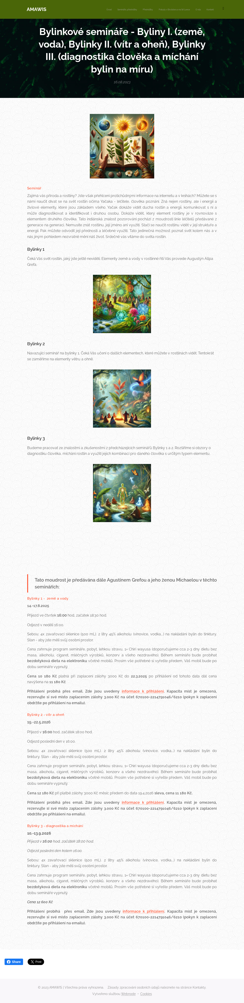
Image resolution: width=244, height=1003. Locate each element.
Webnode (128, 994)
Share (14, 962)
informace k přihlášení (143, 691)
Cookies (146, 994)
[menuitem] (175, 9)
